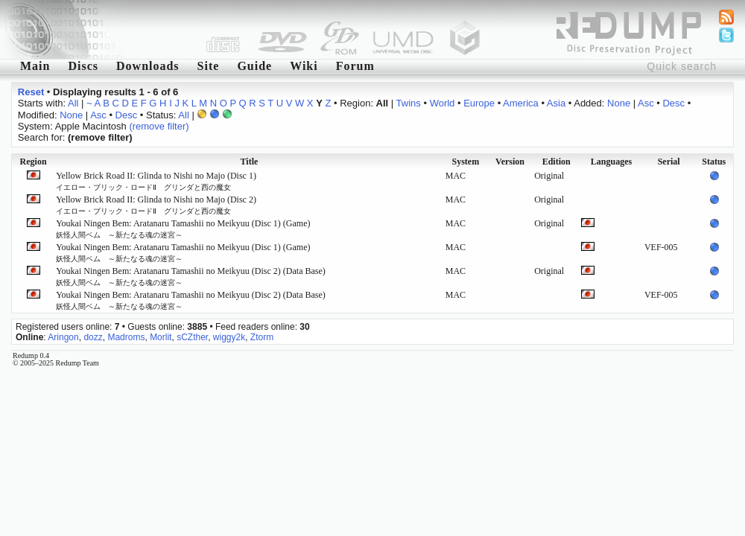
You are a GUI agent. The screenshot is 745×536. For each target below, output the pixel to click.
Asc (646, 103)
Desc (673, 103)
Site (208, 66)
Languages (611, 161)
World (442, 103)
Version (509, 161)
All (73, 103)
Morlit (160, 337)
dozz (92, 337)
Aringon (63, 337)
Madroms (126, 337)
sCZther (192, 337)
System (465, 161)
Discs (83, 66)
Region (33, 161)
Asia (556, 103)
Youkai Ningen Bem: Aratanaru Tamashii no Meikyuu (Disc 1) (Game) (183, 228)
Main (35, 66)
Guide (254, 66)
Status (714, 161)
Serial (669, 161)
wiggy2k (229, 337)
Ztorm (261, 337)
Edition (556, 161)
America (521, 103)
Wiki (304, 66)
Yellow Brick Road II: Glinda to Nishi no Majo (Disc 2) (156, 204)
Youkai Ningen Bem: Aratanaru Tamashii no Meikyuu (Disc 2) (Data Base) (191, 276)
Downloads (148, 66)
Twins (408, 103)
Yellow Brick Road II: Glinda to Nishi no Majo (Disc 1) (156, 180)
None (618, 103)
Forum (355, 66)
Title (250, 161)
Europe (479, 103)
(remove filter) (158, 126)
